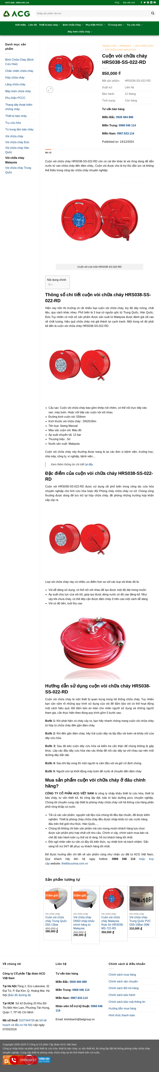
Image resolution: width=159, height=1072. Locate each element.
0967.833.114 (125, 133)
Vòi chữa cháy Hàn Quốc (17, 150)
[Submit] (153, 13)
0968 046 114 (127, 125)
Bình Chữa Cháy (73, 24)
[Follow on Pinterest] (148, 2)
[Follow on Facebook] (141, 2)
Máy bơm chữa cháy (80, 31)
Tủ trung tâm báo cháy (19, 129)
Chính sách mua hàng (122, 974)
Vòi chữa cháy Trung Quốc (18, 170)
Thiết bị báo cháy (49, 24)
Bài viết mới (129, 2)
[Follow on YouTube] (155, 2)
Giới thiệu (20, 24)
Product (125, 46)
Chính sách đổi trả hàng (124, 988)
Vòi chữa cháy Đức (17, 142)
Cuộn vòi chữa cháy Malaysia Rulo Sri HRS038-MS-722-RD (112, 923)
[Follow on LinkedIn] (151, 2)
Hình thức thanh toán (122, 1015)
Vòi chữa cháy (14, 136)
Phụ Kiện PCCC (95, 24)
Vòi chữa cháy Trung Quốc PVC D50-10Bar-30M (140, 921)
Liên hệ (33, 24)
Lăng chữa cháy (15, 84)
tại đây (89, 464)
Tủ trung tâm (116, 24)
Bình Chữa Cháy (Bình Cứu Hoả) (19, 62)
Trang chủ (109, 46)
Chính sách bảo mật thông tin (127, 1001)
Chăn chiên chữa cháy (19, 70)
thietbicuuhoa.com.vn (75, 863)
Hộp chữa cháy (14, 77)
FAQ (117, 2)
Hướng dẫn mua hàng (122, 1008)
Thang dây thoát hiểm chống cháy (18, 107)
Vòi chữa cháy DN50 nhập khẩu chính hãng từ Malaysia (83, 923)
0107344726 (27, 1020)
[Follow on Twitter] (145, 2)
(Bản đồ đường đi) (19, 995)
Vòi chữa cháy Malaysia (14, 160)
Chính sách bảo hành (122, 994)
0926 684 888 (124, 117)
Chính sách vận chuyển (123, 981)
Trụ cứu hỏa (135, 24)
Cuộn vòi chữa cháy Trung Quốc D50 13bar (56, 921)
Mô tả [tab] (48, 152)
